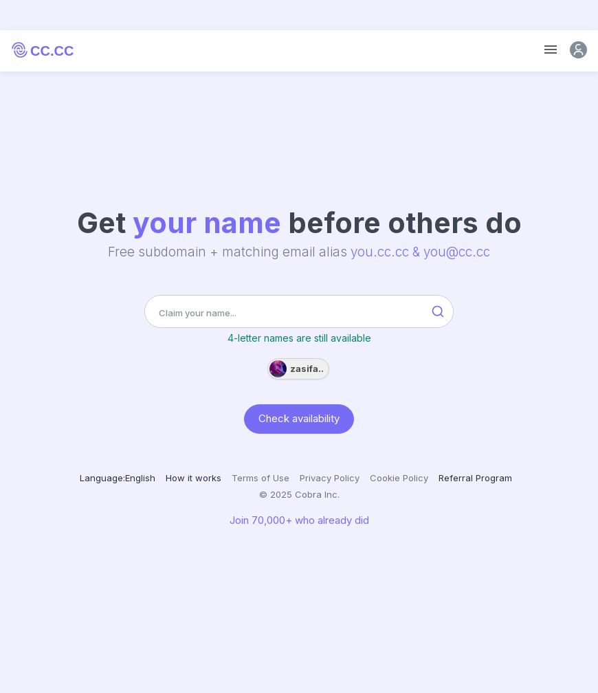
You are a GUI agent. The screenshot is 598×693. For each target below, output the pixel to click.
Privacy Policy (329, 477)
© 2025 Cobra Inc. (299, 494)
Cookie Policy (399, 477)
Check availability (299, 418)
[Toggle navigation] (550, 49)
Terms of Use (260, 477)
